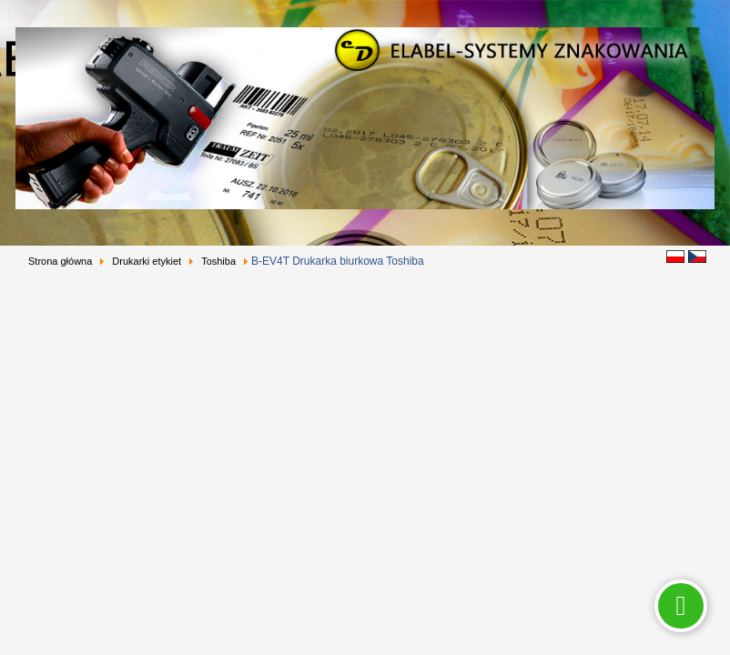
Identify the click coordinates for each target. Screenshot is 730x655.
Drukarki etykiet (146, 261)
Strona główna (60, 261)
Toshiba (218, 261)
